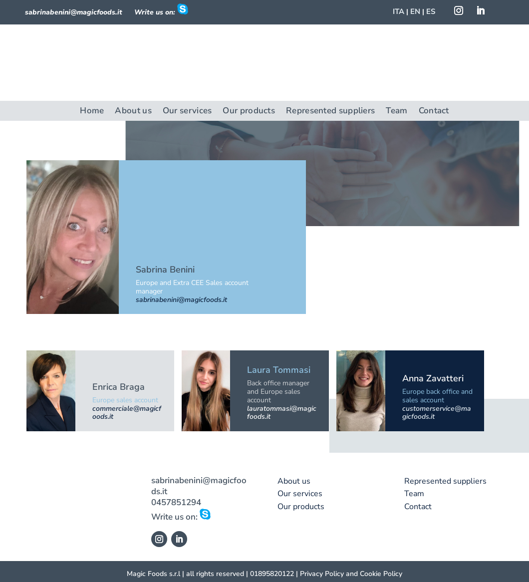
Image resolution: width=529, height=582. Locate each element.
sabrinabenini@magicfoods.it (73, 12)
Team (396, 111)
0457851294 (176, 502)
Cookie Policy (381, 574)
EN (415, 11)
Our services (187, 111)
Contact (434, 111)
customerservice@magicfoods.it (436, 413)
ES (430, 11)
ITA (398, 11)
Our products (249, 111)
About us (133, 111)
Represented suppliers (330, 111)
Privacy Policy (322, 574)
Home (92, 111)
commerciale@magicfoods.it (126, 413)
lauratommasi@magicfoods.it (281, 413)
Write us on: (181, 517)
